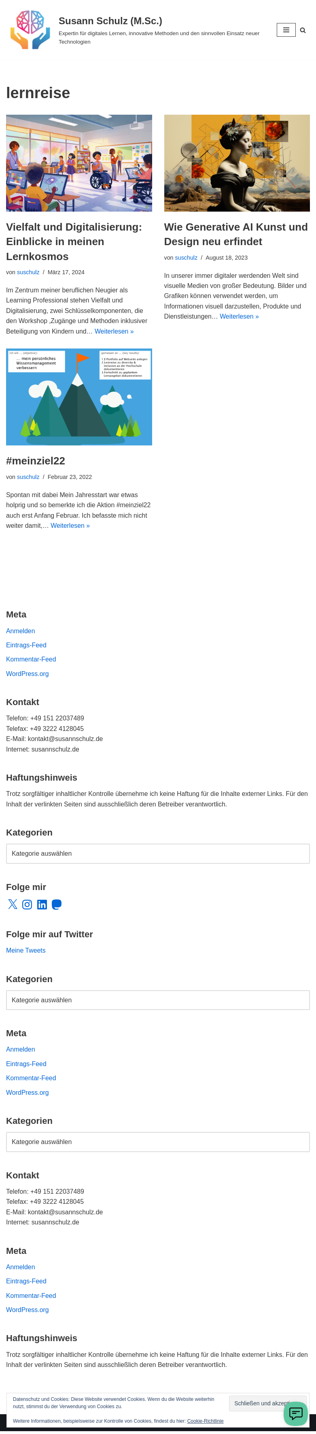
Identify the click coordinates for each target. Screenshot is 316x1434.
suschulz (28, 272)
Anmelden (20, 631)
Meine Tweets (26, 952)
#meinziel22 (35, 461)
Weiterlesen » (115, 331)
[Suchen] (303, 30)
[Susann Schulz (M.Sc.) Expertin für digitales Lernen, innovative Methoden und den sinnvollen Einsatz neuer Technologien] (135, 30)
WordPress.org (27, 674)
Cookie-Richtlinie (205, 1421)
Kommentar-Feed (31, 660)
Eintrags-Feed (26, 645)
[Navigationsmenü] (286, 30)
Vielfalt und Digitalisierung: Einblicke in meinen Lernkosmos (74, 241)
